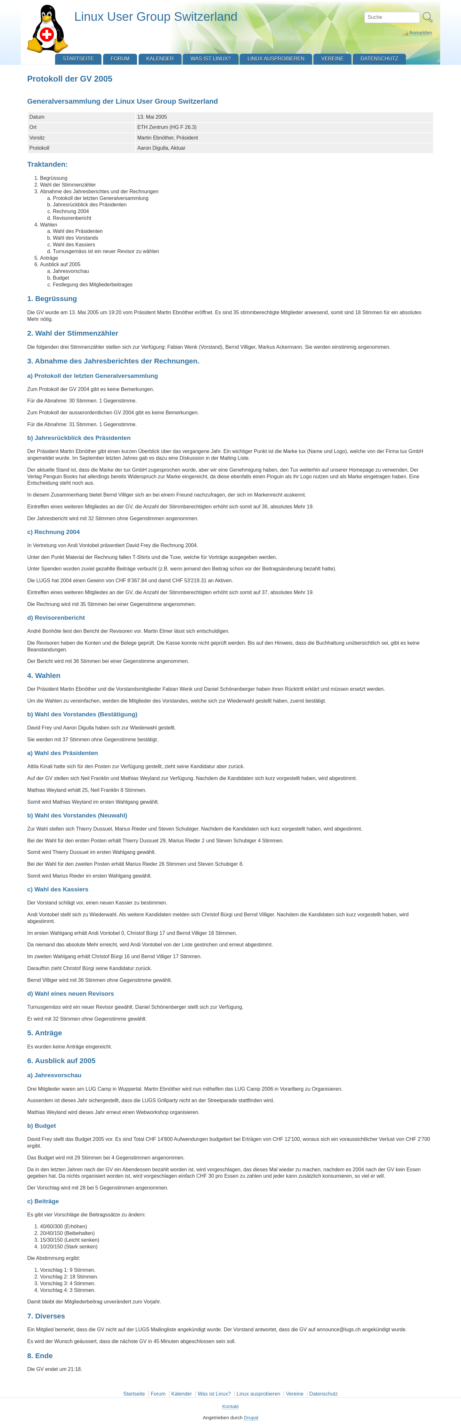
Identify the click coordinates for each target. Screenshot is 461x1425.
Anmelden (420, 33)
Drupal (251, 1417)
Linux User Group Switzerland (156, 16)
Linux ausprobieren (258, 1394)
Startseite (134, 1394)
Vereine (294, 1394)
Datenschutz (323, 1394)
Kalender (181, 1394)
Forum (158, 1394)
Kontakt (230, 1406)
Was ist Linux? (214, 1394)
